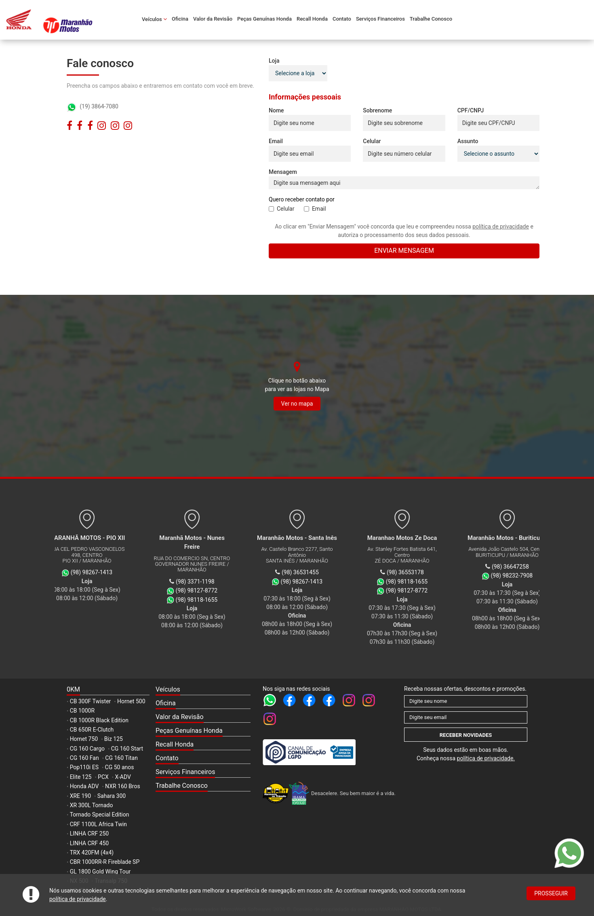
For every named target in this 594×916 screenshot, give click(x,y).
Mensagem (283, 172)
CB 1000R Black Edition (99, 720)
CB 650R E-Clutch (92, 729)
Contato (342, 19)
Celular (372, 141)
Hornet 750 (84, 739)
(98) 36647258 (510, 566)
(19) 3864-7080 (92, 106)
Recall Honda (312, 19)
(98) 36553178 (405, 572)
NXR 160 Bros (122, 786)
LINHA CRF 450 (89, 843)
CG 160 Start (127, 748)
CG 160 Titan (121, 758)
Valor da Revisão (212, 19)
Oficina (180, 19)
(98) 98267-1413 (302, 581)
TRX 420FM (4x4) (92, 852)
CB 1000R (82, 710)
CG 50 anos (119, 767)
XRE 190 (80, 796)
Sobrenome (377, 110)
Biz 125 (113, 739)
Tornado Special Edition (99, 814)
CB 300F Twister (90, 701)
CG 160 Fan (84, 758)
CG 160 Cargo (87, 748)
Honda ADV (84, 786)
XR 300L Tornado (91, 805)
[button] (203, 690)
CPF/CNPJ (470, 110)
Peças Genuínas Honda (264, 19)
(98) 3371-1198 (195, 581)
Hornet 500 (131, 701)
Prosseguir (551, 893)
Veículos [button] (154, 19)
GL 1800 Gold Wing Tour (100, 871)
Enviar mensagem (404, 250)
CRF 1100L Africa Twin (98, 824)
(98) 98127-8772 (407, 590)
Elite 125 (81, 777)
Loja (274, 60)
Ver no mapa (297, 403)
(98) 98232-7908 (512, 575)
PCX (103, 777)
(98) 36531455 (300, 572)
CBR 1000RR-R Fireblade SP (105, 862)
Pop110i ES (84, 767)
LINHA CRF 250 (89, 833)
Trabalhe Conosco (431, 19)
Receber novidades (466, 735)
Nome (276, 110)
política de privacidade (77, 899)
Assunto (467, 141)
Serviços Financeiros (380, 19)
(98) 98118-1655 (407, 581)
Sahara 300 (111, 796)
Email (276, 141)
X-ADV (123, 777)
